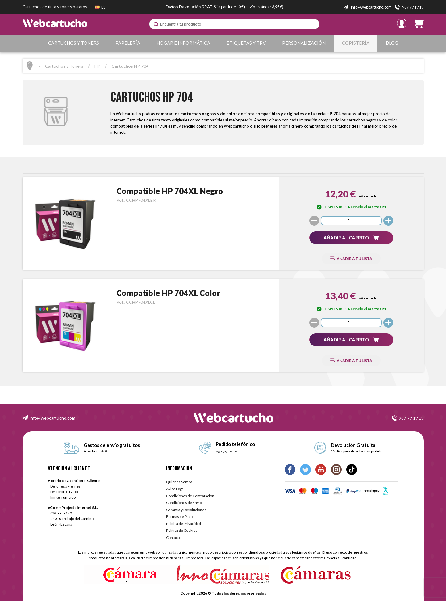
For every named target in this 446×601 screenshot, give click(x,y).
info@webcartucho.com (52, 418)
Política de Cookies (181, 530)
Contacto (173, 537)
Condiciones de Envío (184, 502)
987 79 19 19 (411, 418)
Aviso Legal (175, 488)
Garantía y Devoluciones (186, 509)
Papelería (127, 43)
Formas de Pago (179, 516)
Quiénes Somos (179, 482)
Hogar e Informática (183, 43)
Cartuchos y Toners (73, 43)
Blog (392, 43)
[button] (351, 237)
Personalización (304, 43)
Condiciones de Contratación (190, 495)
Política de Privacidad (183, 523)
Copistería (355, 43)
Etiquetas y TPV (246, 43)
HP (97, 66)
